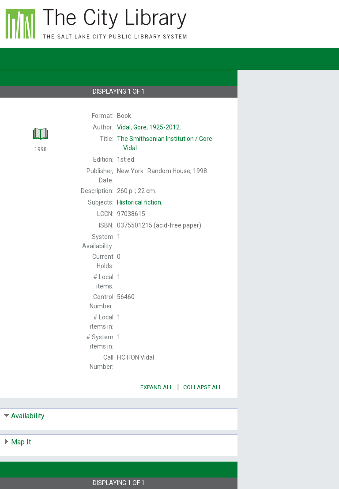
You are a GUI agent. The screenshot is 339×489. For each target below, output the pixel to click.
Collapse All (202, 387)
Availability (28, 416)
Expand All (156, 387)
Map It (21, 442)
